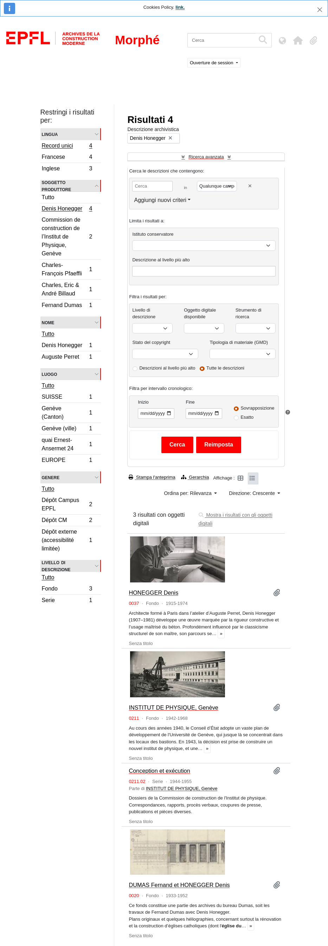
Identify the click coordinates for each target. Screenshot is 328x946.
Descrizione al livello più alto (160, 259)
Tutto (48, 197)
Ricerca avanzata (206, 156)
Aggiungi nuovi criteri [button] (160, 200)
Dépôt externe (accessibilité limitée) (66, 540)
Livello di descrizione (56, 566)
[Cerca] (221, 40)
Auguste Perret (66, 358)
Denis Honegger (66, 209)
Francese (66, 158)
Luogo (49, 374)
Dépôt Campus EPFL (66, 504)
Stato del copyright (151, 342)
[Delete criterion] (250, 186)
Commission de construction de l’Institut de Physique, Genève (66, 236)
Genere (51, 477)
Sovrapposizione (257, 408)
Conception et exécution (159, 771)
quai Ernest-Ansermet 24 (66, 444)
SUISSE (66, 398)
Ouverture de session (212, 62)
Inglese (66, 169)
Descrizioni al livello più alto (167, 368)
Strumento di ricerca (249, 313)
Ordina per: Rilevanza (188, 493)
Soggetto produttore (56, 186)
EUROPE (66, 461)
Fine (190, 402)
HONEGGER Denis (153, 592)
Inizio (143, 402)
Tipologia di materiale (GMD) (239, 342)
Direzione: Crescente (252, 493)
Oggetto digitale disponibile (200, 313)
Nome (48, 322)
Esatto (246, 417)
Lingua (50, 134)
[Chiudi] (320, 9)
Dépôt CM (66, 521)
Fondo (66, 590)
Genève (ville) (66, 429)
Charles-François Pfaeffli (66, 269)
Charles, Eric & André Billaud (66, 289)
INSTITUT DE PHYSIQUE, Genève (173, 707)
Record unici (66, 146)
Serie (66, 601)
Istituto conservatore (152, 234)
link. (180, 7)
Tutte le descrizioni (225, 368)
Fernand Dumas (66, 306)
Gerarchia (195, 477)
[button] (298, 40)
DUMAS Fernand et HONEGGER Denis (179, 885)
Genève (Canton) (66, 412)
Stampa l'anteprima (152, 477)
